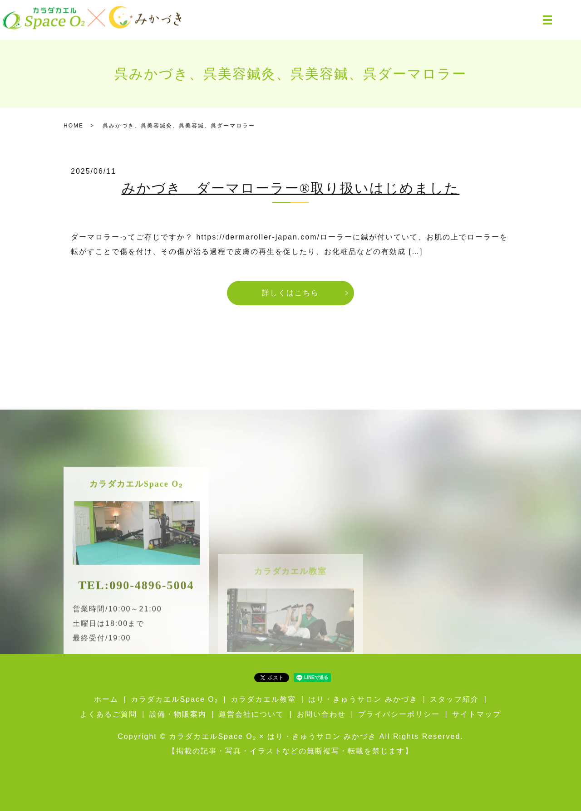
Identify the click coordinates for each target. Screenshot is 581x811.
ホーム (106, 699)
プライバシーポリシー (399, 714)
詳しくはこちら (290, 293)
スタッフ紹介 (454, 699)
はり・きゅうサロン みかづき (362, 699)
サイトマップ (476, 714)
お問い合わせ (321, 714)
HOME (74, 125)
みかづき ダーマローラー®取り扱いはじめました (291, 188)
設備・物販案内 (178, 714)
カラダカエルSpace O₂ (174, 699)
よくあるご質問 (108, 714)
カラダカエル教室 (263, 699)
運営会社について (251, 714)
